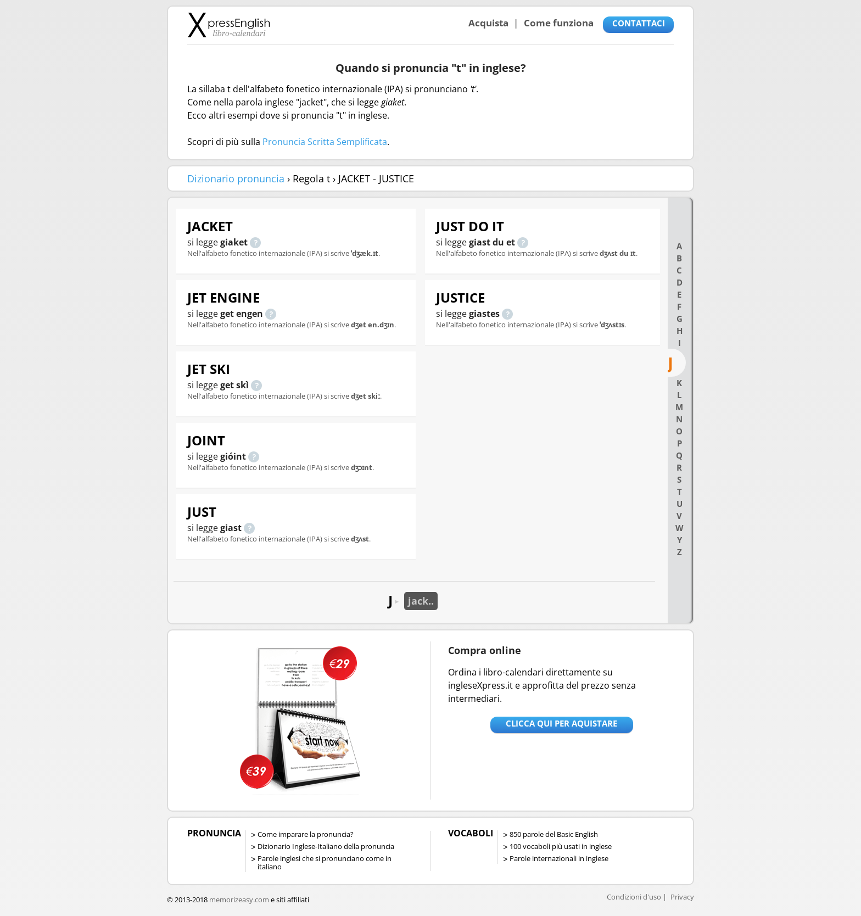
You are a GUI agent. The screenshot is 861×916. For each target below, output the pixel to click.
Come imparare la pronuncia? (306, 834)
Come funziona (559, 22)
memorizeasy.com (239, 899)
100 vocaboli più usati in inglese (561, 846)
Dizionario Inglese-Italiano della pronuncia (326, 846)
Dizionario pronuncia (235, 178)
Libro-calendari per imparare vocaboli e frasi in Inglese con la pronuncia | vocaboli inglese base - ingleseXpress (228, 24)
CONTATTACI (638, 23)
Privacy (682, 897)
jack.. (421, 600)
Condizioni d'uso (634, 897)
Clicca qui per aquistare (561, 723)
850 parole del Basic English (554, 834)
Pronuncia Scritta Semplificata (324, 142)
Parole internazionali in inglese (559, 858)
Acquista (488, 22)
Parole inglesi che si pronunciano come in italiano (325, 862)
